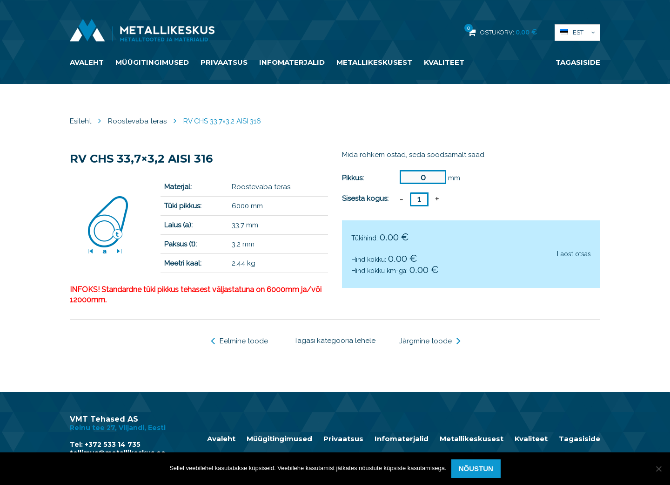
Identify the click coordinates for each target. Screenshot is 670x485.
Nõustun (476, 468)
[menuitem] (577, 32)
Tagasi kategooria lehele (334, 340)
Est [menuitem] (578, 32)
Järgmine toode (430, 341)
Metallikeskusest (374, 62)
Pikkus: (353, 178)
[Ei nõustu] (658, 468)
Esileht (80, 121)
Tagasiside (578, 62)
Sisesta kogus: (365, 198)
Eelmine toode (239, 341)
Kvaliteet (444, 62)
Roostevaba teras (137, 121)
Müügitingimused (152, 62)
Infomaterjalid (292, 62)
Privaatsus (224, 62)
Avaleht (87, 62)
